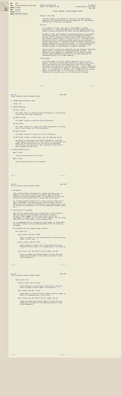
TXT (16, 12)
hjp (2, 3)
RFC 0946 (6, 9)
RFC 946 (13, 104)
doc (3, 5)
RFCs (5, 6)
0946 (16, 3)
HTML (19, 12)
